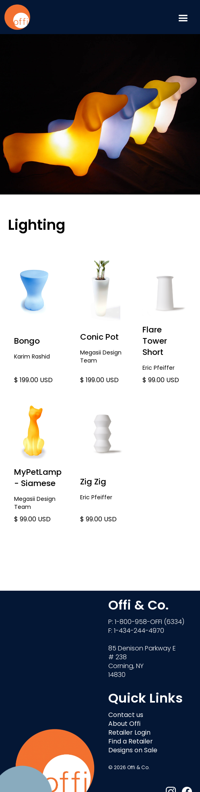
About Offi (124, 724)
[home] (17, 17)
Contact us (125, 715)
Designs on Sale (132, 750)
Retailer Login (129, 733)
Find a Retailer (130, 742)
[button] (183, 17)
